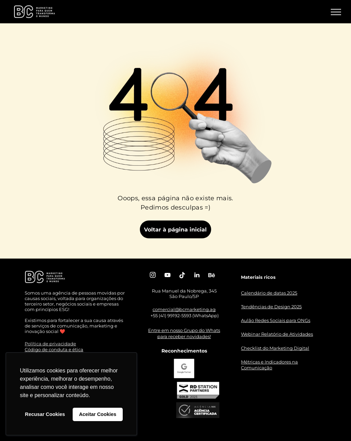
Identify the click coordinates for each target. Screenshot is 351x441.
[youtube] (167, 276)
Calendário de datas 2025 (269, 293)
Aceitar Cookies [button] (97, 414)
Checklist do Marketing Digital (275, 348)
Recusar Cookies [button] (45, 414)
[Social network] (211, 276)
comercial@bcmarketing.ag (184, 309)
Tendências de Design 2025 (271, 306)
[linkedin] (196, 276)
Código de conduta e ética (54, 349)
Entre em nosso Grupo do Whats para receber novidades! (184, 333)
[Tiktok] (182, 276)
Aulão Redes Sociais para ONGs (275, 320)
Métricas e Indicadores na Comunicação (269, 364)
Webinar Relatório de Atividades (277, 334)
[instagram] (152, 276)
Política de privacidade (50, 343)
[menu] (336, 12)
